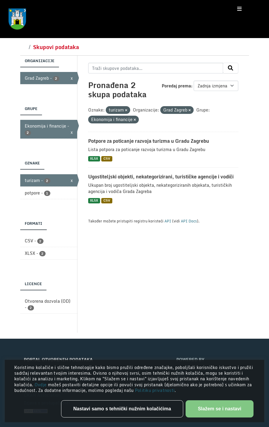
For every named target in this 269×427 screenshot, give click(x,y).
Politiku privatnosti (155, 390)
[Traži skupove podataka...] (155, 68)
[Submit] (230, 68)
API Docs (189, 221)
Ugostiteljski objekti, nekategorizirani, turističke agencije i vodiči (161, 176)
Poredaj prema (176, 85)
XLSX (94, 158)
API (167, 221)
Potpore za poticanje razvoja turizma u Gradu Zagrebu (148, 141)
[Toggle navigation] (239, 9)
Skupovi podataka (56, 47)
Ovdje (41, 384)
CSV (106, 158)
